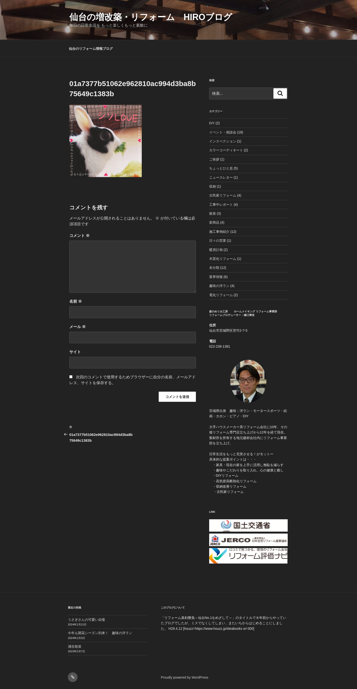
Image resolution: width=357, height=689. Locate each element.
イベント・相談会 (222, 132)
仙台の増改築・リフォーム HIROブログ (150, 17)
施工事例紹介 (219, 232)
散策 (212, 213)
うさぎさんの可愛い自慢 (86, 620)
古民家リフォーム (222, 195)
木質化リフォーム (222, 259)
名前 (75, 301)
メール (77, 327)
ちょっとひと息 (221, 168)
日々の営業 (217, 240)
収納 (212, 186)
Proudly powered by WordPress (184, 677)
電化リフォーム (221, 295)
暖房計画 (216, 250)
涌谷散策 (74, 646)
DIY (212, 123)
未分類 (214, 268)
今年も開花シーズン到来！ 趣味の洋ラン (100, 633)
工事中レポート (221, 204)
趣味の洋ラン (219, 286)
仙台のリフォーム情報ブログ (91, 49)
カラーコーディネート (226, 150)
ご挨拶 (214, 159)
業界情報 (216, 277)
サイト (75, 352)
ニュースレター (221, 177)
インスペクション (222, 141)
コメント (79, 236)
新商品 (214, 222)
